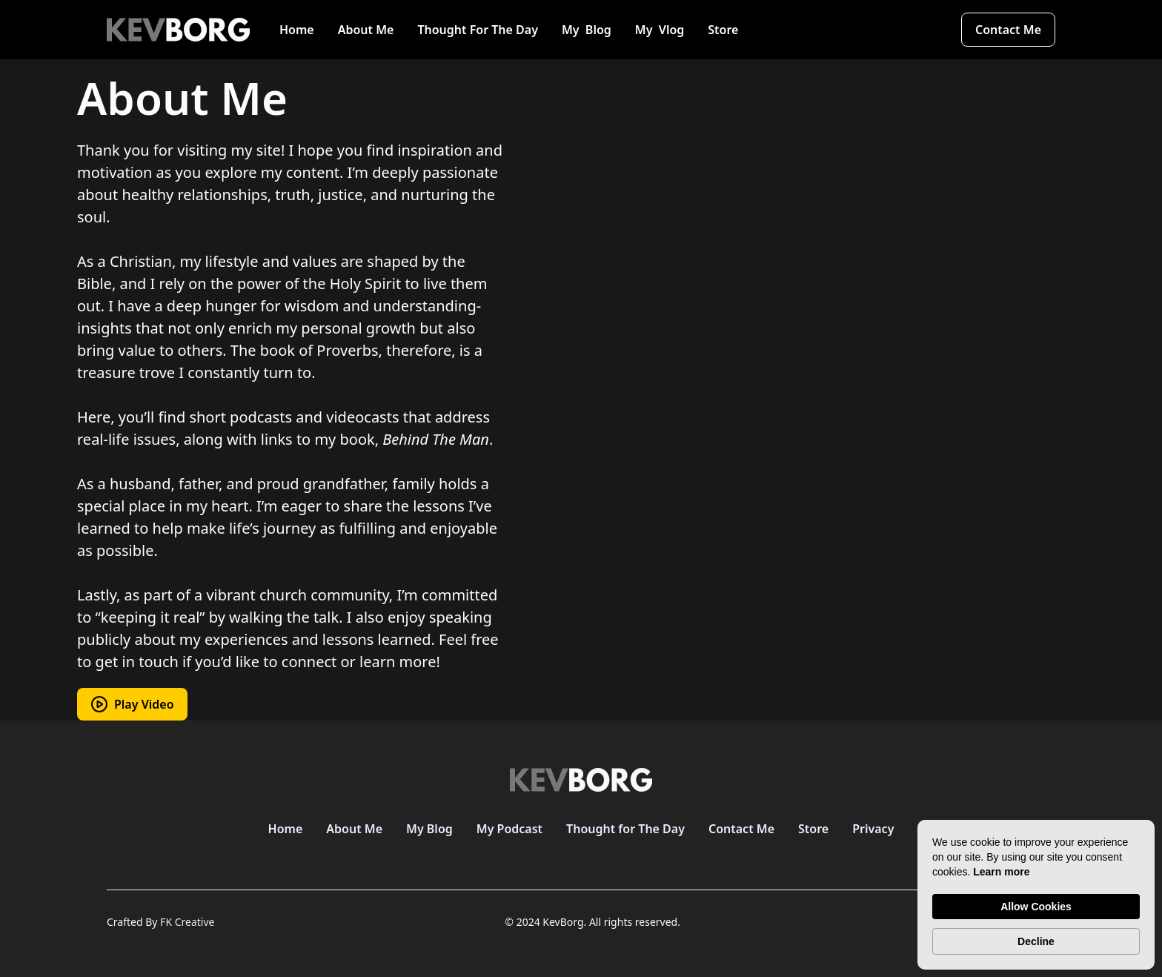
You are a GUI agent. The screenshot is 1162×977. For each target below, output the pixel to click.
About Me (366, 29)
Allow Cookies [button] (1036, 907)
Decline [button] (1036, 941)
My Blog (586, 29)
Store (723, 29)
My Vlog (659, 29)
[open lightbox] (132, 704)
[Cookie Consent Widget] (1036, 895)
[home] (178, 30)
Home (296, 29)
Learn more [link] (1001, 872)
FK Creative (187, 922)
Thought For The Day (477, 29)
